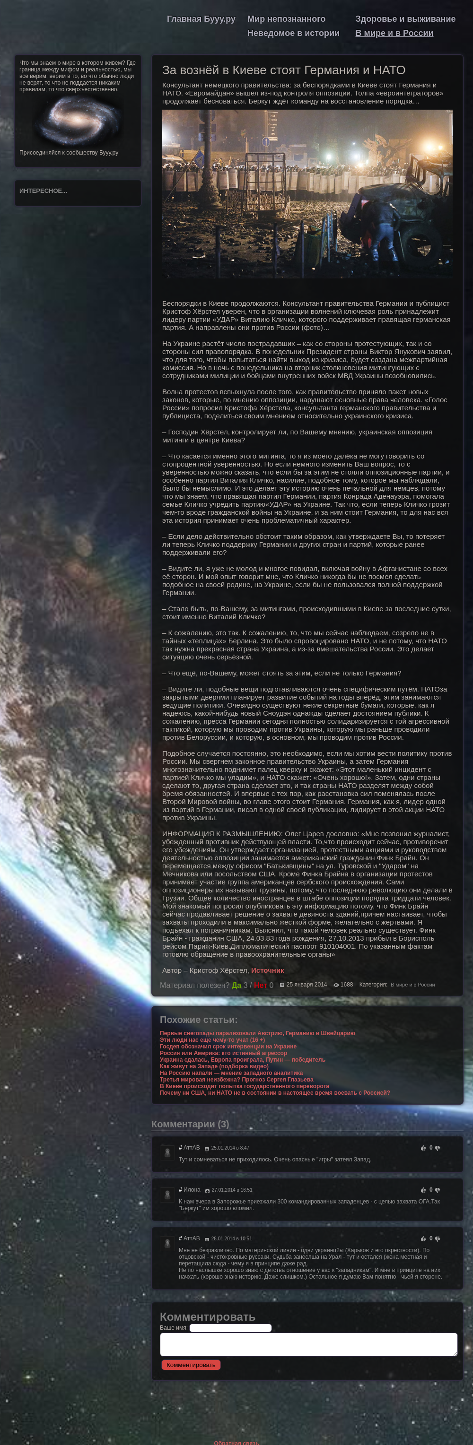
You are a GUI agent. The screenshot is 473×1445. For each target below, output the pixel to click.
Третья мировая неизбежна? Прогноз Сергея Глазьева (237, 1079)
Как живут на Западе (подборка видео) (214, 1066)
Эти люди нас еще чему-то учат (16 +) (212, 1040)
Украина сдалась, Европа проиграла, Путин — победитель (242, 1059)
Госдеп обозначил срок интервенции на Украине (228, 1046)
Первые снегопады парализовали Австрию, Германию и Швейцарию (257, 1033)
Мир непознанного (286, 19)
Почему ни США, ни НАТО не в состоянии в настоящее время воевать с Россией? (275, 1093)
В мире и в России (395, 33)
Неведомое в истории (293, 33)
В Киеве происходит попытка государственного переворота (244, 1086)
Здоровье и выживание (406, 19)
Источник (267, 970)
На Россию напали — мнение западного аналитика (231, 1073)
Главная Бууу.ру (201, 19)
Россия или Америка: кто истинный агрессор (223, 1053)
